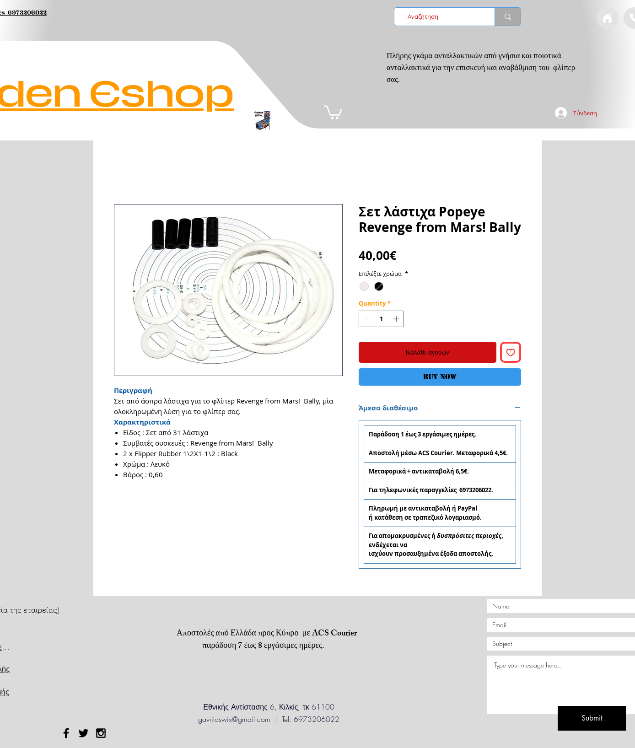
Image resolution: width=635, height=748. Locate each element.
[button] (333, 111)
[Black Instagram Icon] (101, 733)
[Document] (607, 18)
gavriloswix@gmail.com (234, 719)
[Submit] (592, 718)
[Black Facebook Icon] (66, 733)
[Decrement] (365, 319)
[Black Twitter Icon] (83, 733)
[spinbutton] (381, 319)
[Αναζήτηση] (441, 17)
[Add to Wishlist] (511, 352)
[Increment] (397, 319)
